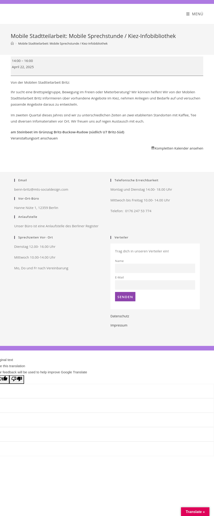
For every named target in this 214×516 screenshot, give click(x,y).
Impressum (118, 325)
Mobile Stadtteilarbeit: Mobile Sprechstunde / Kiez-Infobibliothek (62, 43)
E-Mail (119, 277)
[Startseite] (12, 43)
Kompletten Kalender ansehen (179, 148)
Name (119, 261)
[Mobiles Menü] (194, 14)
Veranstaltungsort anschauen (34, 138)
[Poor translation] (16, 379)
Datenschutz (119, 316)
